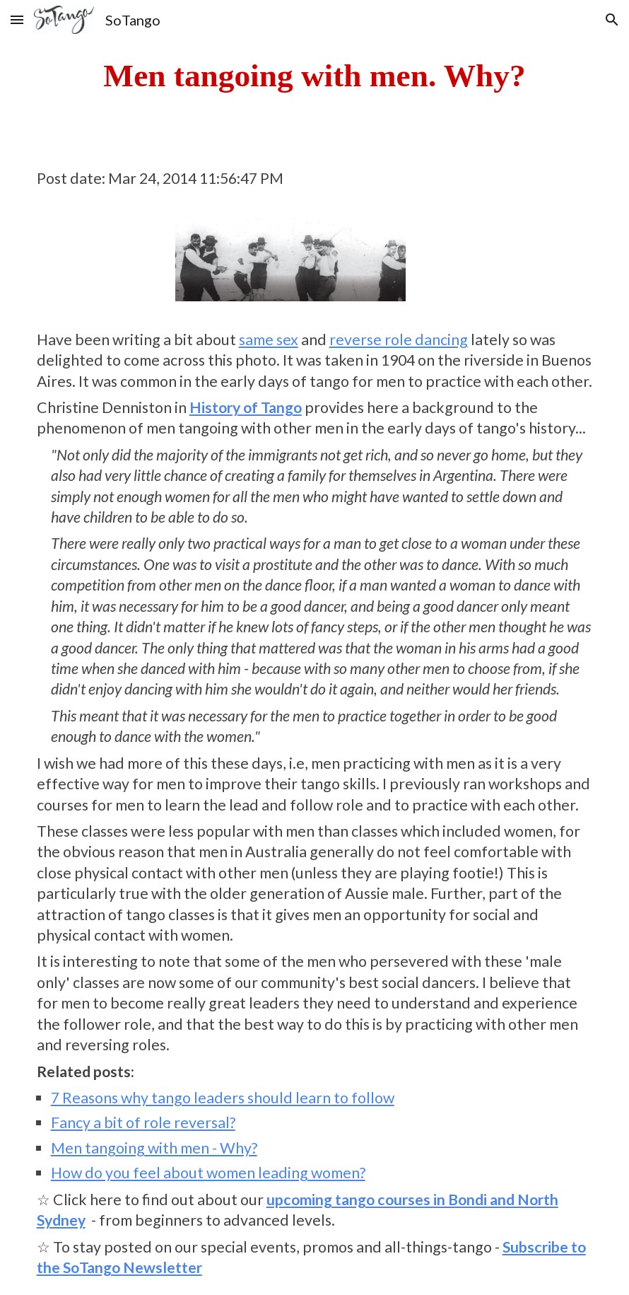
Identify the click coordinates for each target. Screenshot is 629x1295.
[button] (17, 19)
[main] (315, 75)
